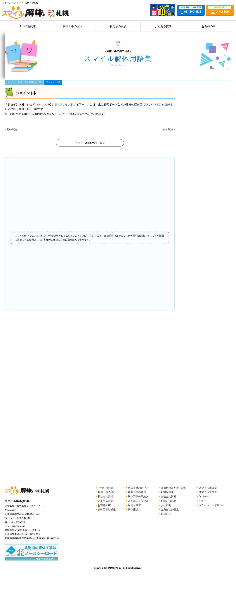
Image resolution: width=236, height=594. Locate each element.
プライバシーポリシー (212, 505)
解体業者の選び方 (138, 488)
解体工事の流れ (72, 26)
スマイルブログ (208, 492)
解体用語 (133, 509)
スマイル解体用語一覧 (30, 82)
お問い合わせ (168, 501)
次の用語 (168, 129)
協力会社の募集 (170, 509)
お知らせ (166, 514)
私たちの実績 (118, 26)
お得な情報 (167, 492)
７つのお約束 (27, 26)
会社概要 (166, 505)
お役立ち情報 (168, 496)
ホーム (10, 82)
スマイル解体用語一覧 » (90, 143)
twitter (202, 501)
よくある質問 (163, 26)
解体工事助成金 (107, 509)
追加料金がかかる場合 (174, 488)
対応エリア (134, 505)
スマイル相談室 (208, 488)
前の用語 (12, 129)
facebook (203, 496)
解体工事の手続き (138, 496)
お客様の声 (209, 26)
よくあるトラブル (138, 501)
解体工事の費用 (137, 492)
